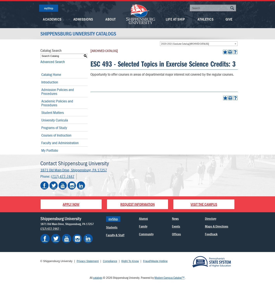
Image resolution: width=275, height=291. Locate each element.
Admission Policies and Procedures (57, 91)
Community (146, 234)
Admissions (83, 19)
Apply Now (71, 204)
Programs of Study (54, 127)
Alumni (143, 218)
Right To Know (130, 261)
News (175, 218)
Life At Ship (175, 19)
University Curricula (54, 120)
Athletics (206, 19)
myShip (48, 8)
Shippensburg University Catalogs (78, 34)
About (110, 19)
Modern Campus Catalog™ (169, 278)
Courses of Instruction (56, 135)
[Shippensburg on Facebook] (45, 238)
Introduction (49, 82)
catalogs (97, 278)
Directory (210, 218)
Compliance (110, 261)
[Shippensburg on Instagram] (77, 238)
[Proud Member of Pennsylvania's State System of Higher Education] (211, 261)
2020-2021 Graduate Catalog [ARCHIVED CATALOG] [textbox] (185, 43)
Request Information (137, 204)
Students (111, 227)
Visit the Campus (204, 204)
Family (143, 226)
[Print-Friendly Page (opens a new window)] (230, 52)
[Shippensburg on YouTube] (66, 238)
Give (229, 19)
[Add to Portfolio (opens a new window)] (225, 52)
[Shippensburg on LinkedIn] (88, 238)
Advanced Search (52, 61)
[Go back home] (140, 13)
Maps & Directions (216, 226)
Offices (176, 234)
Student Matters (52, 112)
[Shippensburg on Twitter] (55, 238)
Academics (52, 19)
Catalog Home (51, 74)
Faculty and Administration (60, 142)
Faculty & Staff (115, 235)
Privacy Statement (88, 261)
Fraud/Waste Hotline (155, 261)
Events (176, 226)
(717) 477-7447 (62, 176)
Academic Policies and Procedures (57, 103)
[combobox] (199, 43)
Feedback (211, 234)
